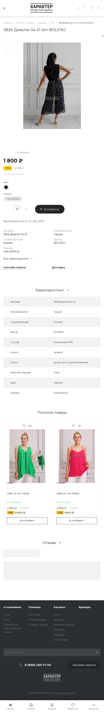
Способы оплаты (14, 267)
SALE (57, 614)
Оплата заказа (37, 619)
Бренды (59, 619)
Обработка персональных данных (12, 628)
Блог (6, 619)
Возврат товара (38, 624)
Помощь (35, 607)
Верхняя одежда (64, 624)
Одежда (59, 634)
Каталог (60, 607)
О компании (12, 607)
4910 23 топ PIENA (18, 493)
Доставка (58, 267)
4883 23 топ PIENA (68, 493)
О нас (7, 614)
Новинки (59, 629)
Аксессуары (61, 639)
